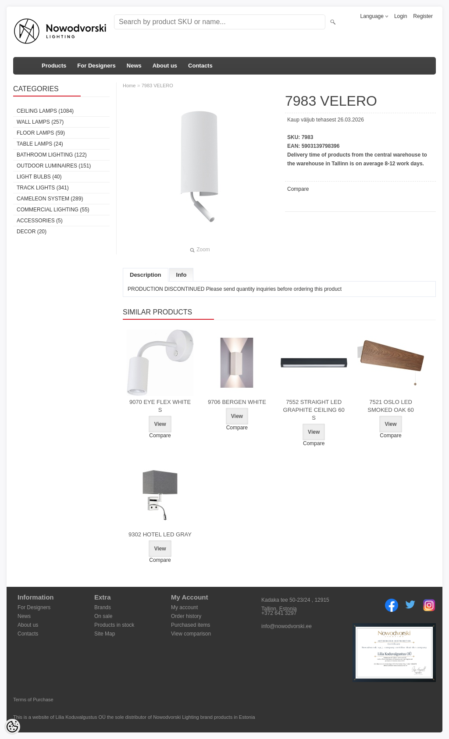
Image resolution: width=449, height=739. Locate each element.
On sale (103, 616)
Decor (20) (31, 231)
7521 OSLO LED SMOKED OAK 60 (390, 406)
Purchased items (190, 625)
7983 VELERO (157, 85)
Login (400, 16)
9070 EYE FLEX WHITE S (160, 406)
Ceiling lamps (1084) (45, 111)
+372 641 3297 (278, 613)
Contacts (200, 65)
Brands (102, 607)
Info (181, 274)
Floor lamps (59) (41, 133)
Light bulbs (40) (39, 177)
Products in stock (114, 625)
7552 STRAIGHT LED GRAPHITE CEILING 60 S (314, 410)
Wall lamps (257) (40, 122)
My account (184, 607)
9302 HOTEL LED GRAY (160, 534)
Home (129, 85)
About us (165, 65)
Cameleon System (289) (50, 199)
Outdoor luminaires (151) (54, 166)
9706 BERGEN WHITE (237, 402)
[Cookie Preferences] (12, 727)
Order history (186, 616)
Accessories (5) (40, 221)
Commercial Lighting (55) (53, 210)
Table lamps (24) (40, 144)
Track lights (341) (43, 188)
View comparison (191, 634)
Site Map (104, 634)
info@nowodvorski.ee (286, 626)
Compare (298, 189)
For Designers (96, 65)
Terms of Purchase (33, 699)
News (134, 65)
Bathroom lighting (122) (52, 155)
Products (54, 65)
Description (145, 274)
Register (423, 16)
